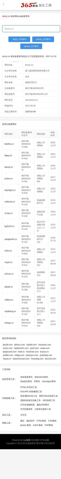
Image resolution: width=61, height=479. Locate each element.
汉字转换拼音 (26, 409)
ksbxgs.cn (9, 323)
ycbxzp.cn (9, 274)
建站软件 (30, 421)
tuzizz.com (7, 348)
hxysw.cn (7, 359)
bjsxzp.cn (9, 167)
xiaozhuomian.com (21, 359)
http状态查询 (26, 381)
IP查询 (37, 381)
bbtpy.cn (8, 155)
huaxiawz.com (44, 345)
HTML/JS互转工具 (28, 387)
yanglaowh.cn (11, 239)
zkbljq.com (19, 355)
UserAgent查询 (48, 381)
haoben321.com (21, 348)
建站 (22, 421)
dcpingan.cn (10, 190)
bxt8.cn (21, 352)
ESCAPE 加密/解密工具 (31, 391)
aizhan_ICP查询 (31, 46)
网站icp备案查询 (22, 16)
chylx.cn (8, 251)
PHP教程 (49, 425)
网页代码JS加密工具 (48, 396)
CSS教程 (52, 421)
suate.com (45, 348)
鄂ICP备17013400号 (45, 443)
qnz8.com (34, 348)
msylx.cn (8, 262)
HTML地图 (44, 440)
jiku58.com (8, 345)
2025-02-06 (30, 111)
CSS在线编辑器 (27, 405)
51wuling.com (37, 359)
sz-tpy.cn (8, 213)
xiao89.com (31, 345)
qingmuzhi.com (10, 352)
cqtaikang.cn (10, 311)
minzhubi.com (32, 352)
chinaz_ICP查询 (43, 39)
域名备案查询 (26, 377)
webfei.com (8, 355)
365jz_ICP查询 (19, 39)
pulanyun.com (32, 355)
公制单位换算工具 (43, 409)
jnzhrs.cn (9, 178)
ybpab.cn (9, 287)
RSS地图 (35, 440)
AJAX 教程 (38, 425)
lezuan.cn (44, 352)
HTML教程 (41, 421)
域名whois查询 (41, 377)
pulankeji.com (46, 355)
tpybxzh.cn (9, 226)
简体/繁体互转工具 (28, 396)
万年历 (23, 415)
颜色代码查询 (43, 405)
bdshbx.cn (9, 144)
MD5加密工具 (49, 400)
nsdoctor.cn (10, 201)
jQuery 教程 (25, 425)
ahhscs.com (19, 345)
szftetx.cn (9, 300)
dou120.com (50, 359)
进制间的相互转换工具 (30, 400)
